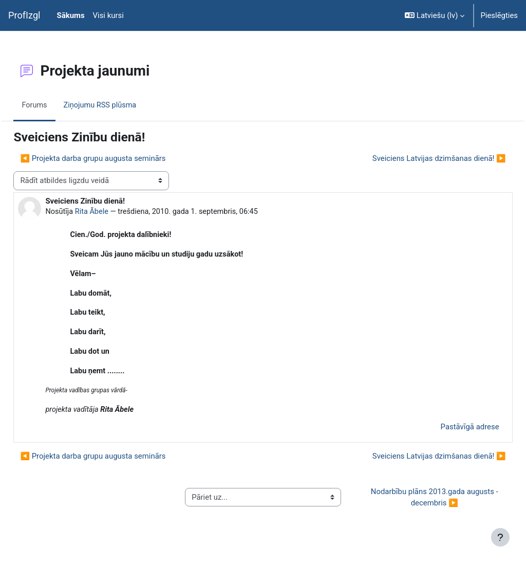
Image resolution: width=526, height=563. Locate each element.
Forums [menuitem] (58, 105)
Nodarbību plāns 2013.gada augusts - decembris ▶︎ (420, 501)
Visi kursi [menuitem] (108, 15)
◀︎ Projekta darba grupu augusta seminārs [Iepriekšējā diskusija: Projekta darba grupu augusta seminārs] (116, 158)
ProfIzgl (24, 15)
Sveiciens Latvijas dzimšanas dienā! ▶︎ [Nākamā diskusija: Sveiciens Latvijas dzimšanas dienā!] (416, 158)
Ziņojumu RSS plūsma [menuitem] (124, 105)
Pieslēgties (499, 15)
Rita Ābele (116, 211)
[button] (434, 15)
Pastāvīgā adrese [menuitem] (447, 430)
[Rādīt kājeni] (500, 537)
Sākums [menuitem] (71, 15)
